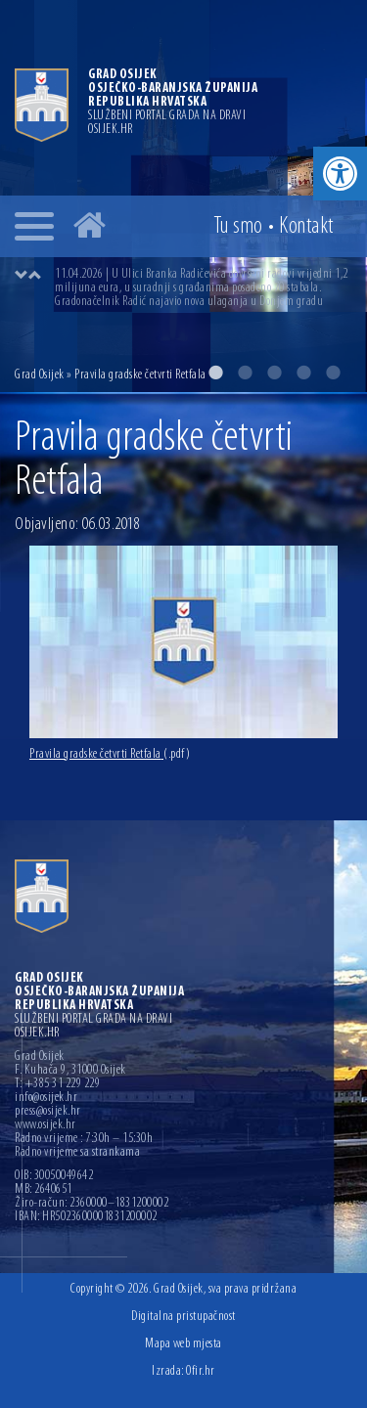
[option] (203, 288)
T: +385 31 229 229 (57, 1084)
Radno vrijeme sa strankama (77, 1153)
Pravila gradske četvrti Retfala (109, 754)
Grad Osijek (41, 375)
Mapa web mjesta (183, 1344)
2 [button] (244, 372)
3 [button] (274, 372)
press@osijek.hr (48, 1112)
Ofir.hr (200, 1371)
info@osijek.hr (46, 1098)
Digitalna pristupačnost (183, 1316)
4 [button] (303, 372)
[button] (340, 173)
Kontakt (306, 227)
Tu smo (238, 227)
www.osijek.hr (45, 1125)
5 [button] (333, 372)
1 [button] (215, 372)
